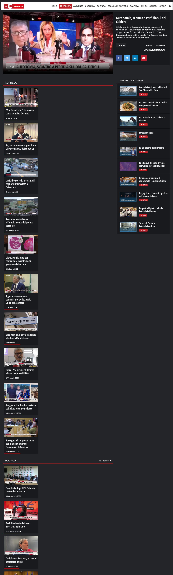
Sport (162, 6)
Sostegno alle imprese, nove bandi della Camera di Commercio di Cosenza (21, 426)
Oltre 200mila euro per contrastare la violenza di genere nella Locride (20, 251)
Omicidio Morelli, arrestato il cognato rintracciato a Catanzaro (20, 179)
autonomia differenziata (154, 50)
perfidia (149, 45)
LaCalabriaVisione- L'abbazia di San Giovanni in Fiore (153, 89)
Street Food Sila (146, 132)
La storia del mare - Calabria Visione (151, 119)
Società (153, 6)
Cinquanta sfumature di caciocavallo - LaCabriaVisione (152, 179)
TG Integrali (65, 6)
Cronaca (90, 6)
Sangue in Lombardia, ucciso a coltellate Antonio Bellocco (19, 391)
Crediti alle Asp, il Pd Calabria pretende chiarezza (19, 471)
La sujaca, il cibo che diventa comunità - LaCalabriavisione (152, 164)
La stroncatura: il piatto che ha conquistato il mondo (153, 104)
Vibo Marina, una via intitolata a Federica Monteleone (20, 324)
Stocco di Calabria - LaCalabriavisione (147, 225)
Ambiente (78, 6)
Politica (134, 6)
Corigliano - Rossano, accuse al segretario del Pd (19, 539)
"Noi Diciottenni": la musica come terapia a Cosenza (21, 111)
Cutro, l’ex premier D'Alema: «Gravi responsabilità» (18, 357)
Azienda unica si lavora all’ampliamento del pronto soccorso (18, 214)
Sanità (144, 6)
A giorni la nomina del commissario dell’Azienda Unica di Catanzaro (21, 288)
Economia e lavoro (118, 6)
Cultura (101, 6)
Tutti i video (105, 442)
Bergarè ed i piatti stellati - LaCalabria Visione (151, 210)
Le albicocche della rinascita (151, 147)
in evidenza (160, 45)
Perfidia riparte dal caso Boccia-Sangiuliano (20, 505)
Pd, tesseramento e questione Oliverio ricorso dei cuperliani (19, 145)
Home (54, 6)
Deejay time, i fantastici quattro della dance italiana (153, 195)
